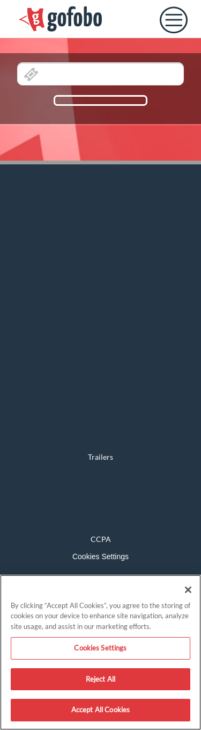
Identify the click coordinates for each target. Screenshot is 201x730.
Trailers (100, 456)
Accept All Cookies (100, 709)
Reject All (100, 679)
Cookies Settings (100, 556)
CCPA (101, 539)
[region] (100, 652)
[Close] (188, 590)
